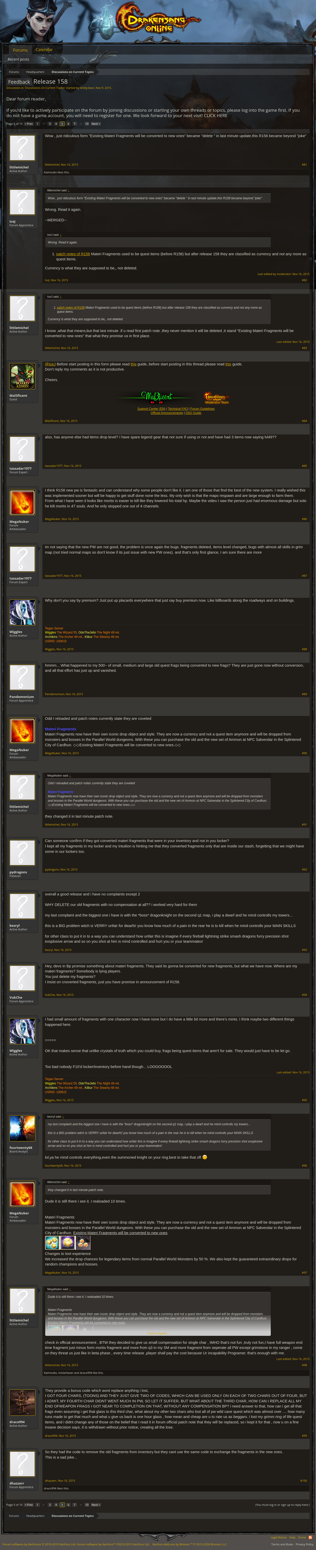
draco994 (86, 1373)
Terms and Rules (282, 1544)
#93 (304, 950)
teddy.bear (87, 88)
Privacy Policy (304, 1544)
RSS (310, 1537)
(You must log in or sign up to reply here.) (282, 1505)
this (133, 364)
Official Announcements (167, 413)
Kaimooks (50, 172)
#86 (304, 519)
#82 (304, 280)
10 (87, 124)
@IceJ (50, 364)
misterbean (65, 1373)
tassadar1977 (21, 468)
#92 (304, 869)
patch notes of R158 (73, 254)
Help (292, 1537)
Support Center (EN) (151, 409)
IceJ (12, 221)
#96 (304, 1165)
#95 (304, 1100)
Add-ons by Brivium (189, 1544)
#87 (304, 576)
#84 (304, 421)
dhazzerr (17, 1483)
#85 (304, 466)
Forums (20, 50)
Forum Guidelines (202, 409)
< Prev (29, 124)
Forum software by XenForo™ (113, 1544)
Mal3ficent (18, 395)
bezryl (15, 925)
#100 (303, 1480)
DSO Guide (193, 413)
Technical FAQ (178, 409)
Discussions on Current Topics (44, 88)
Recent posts (18, 59)
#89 (304, 694)
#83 (304, 348)
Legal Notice (279, 1537)
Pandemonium (22, 697)
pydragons (18, 872)
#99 (304, 1436)
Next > (96, 124)
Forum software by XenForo (39, 1544)
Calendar (44, 49)
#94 (304, 995)
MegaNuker (19, 521)
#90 (304, 753)
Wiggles (16, 632)
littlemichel (19, 167)
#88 (304, 649)
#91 (304, 824)
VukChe (16, 997)
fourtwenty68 (21, 1148)
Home (302, 1537)
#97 (304, 1272)
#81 (304, 164)
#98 (304, 1365)
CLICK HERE (216, 115)
